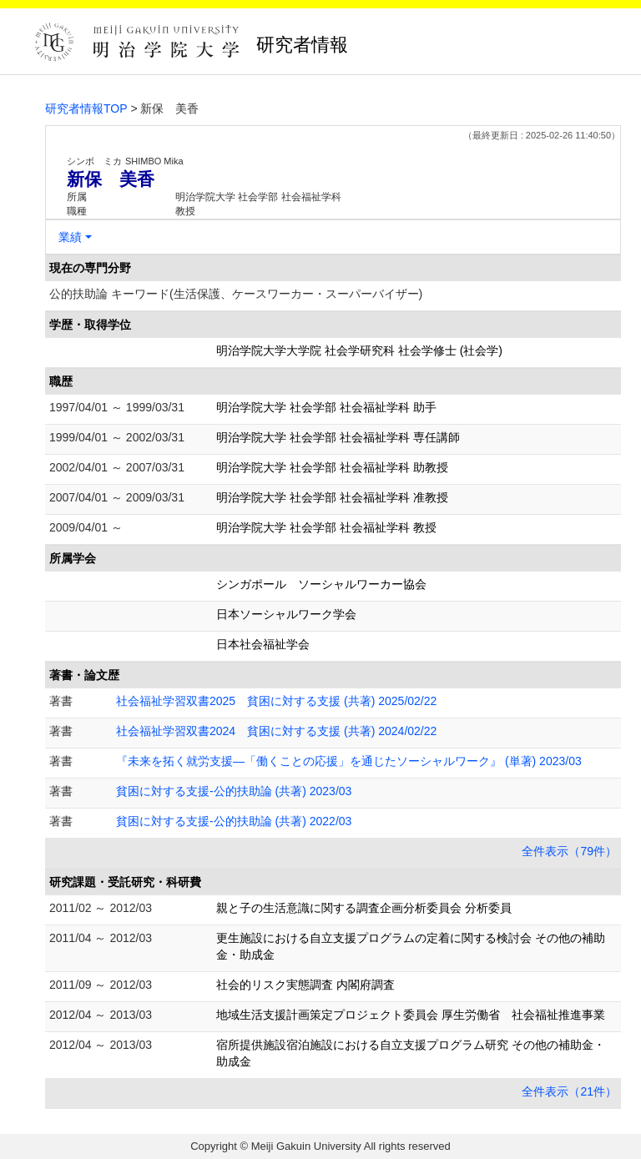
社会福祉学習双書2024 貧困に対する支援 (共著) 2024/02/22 (276, 731)
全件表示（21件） (569, 1091)
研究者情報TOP (86, 108)
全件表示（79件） (569, 851)
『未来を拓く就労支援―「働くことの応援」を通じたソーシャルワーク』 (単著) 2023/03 (349, 761)
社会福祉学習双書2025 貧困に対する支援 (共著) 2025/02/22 (276, 701)
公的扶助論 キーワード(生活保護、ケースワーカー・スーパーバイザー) (235, 293)
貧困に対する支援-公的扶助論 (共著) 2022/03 (233, 821)
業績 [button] (70, 237)
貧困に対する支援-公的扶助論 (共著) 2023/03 (233, 791)
